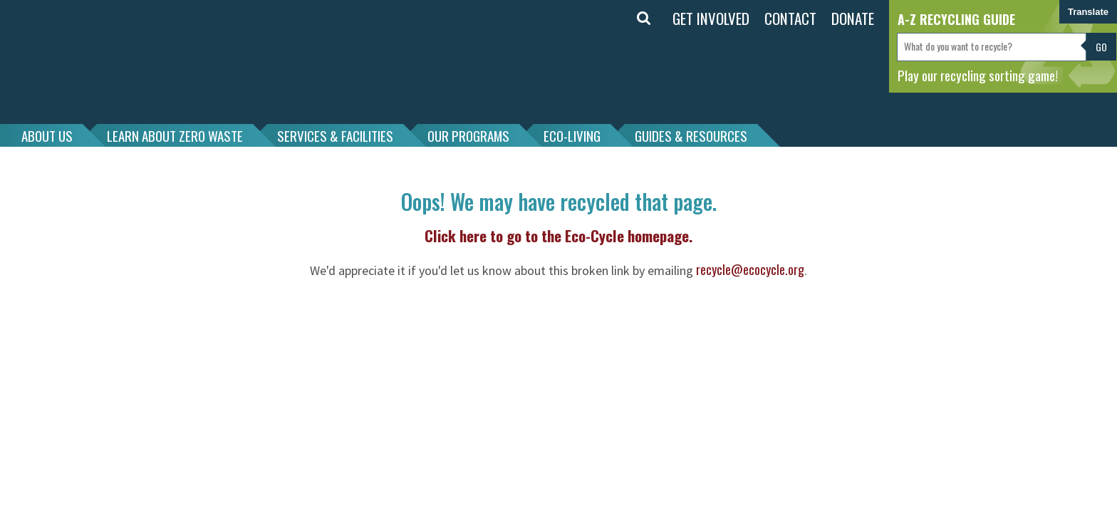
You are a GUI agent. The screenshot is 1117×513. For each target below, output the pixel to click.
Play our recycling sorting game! (978, 75)
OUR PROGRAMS (468, 135)
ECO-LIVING (572, 135)
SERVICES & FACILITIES (335, 135)
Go (1101, 46)
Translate (1088, 11)
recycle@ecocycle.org (750, 269)
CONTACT (790, 18)
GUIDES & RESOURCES (691, 135)
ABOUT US (47, 135)
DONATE (852, 18)
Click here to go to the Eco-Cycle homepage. (558, 235)
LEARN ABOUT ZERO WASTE (175, 135)
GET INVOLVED (710, 18)
